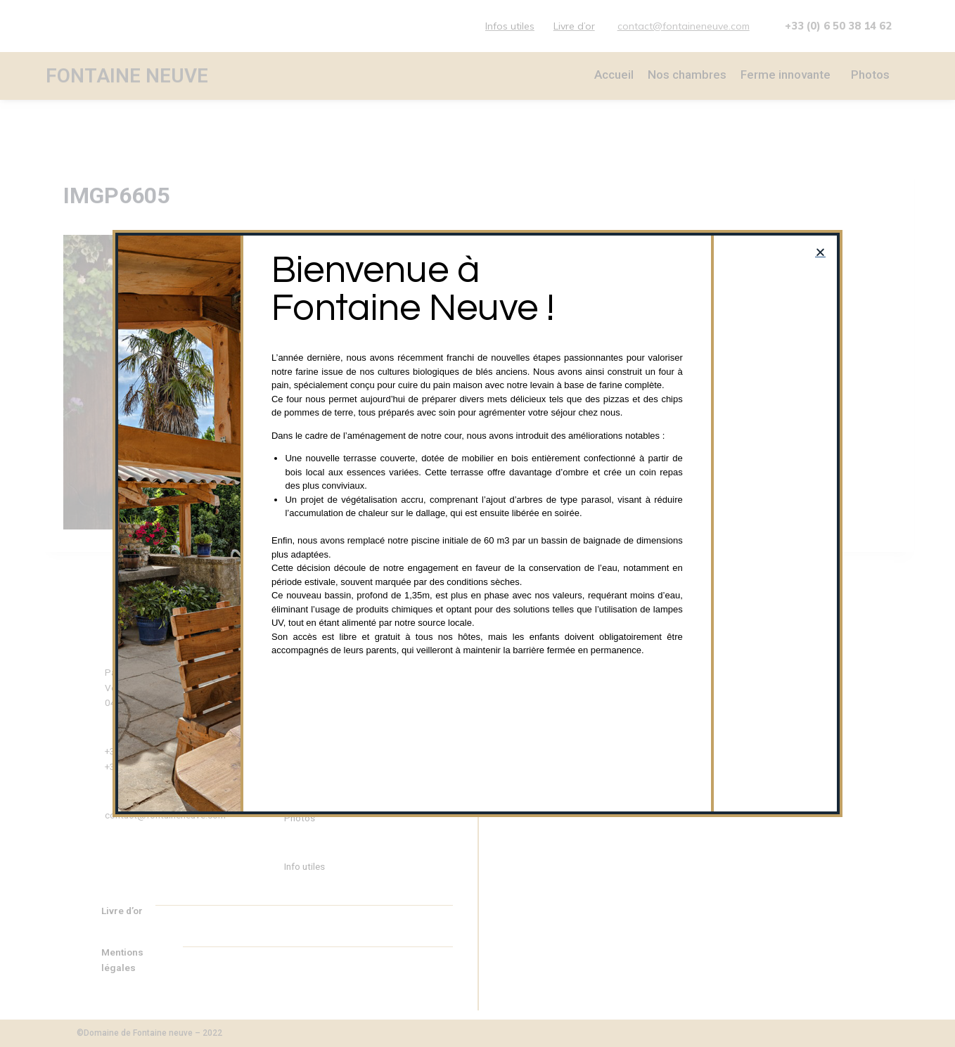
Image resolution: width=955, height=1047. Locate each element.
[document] (477, 523)
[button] (820, 252)
